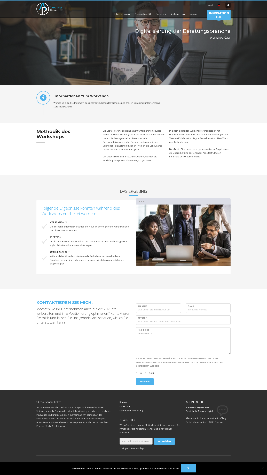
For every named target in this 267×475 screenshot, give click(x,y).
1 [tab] (183, 261)
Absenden (144, 381)
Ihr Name (142, 306)
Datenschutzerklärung (131, 410)
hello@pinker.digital (202, 411)
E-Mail (191, 306)
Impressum (125, 406)
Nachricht (143, 330)
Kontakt (210, 5)
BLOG (219, 15)
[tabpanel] (183, 235)
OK (189, 468)
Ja (141, 372)
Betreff (142, 318)
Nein (151, 372)
